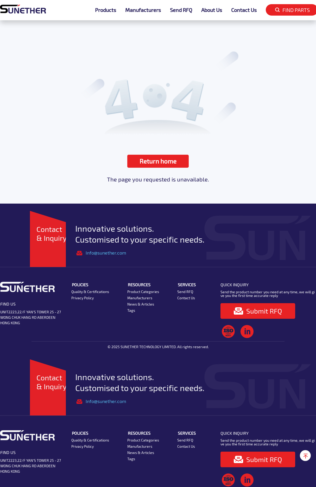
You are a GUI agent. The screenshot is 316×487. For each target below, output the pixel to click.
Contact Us (244, 10)
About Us (211, 10)
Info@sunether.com (106, 253)
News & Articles (140, 304)
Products (105, 10)
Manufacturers (143, 10)
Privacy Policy (82, 298)
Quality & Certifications (90, 291)
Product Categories (143, 291)
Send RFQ (181, 10)
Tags (131, 310)
